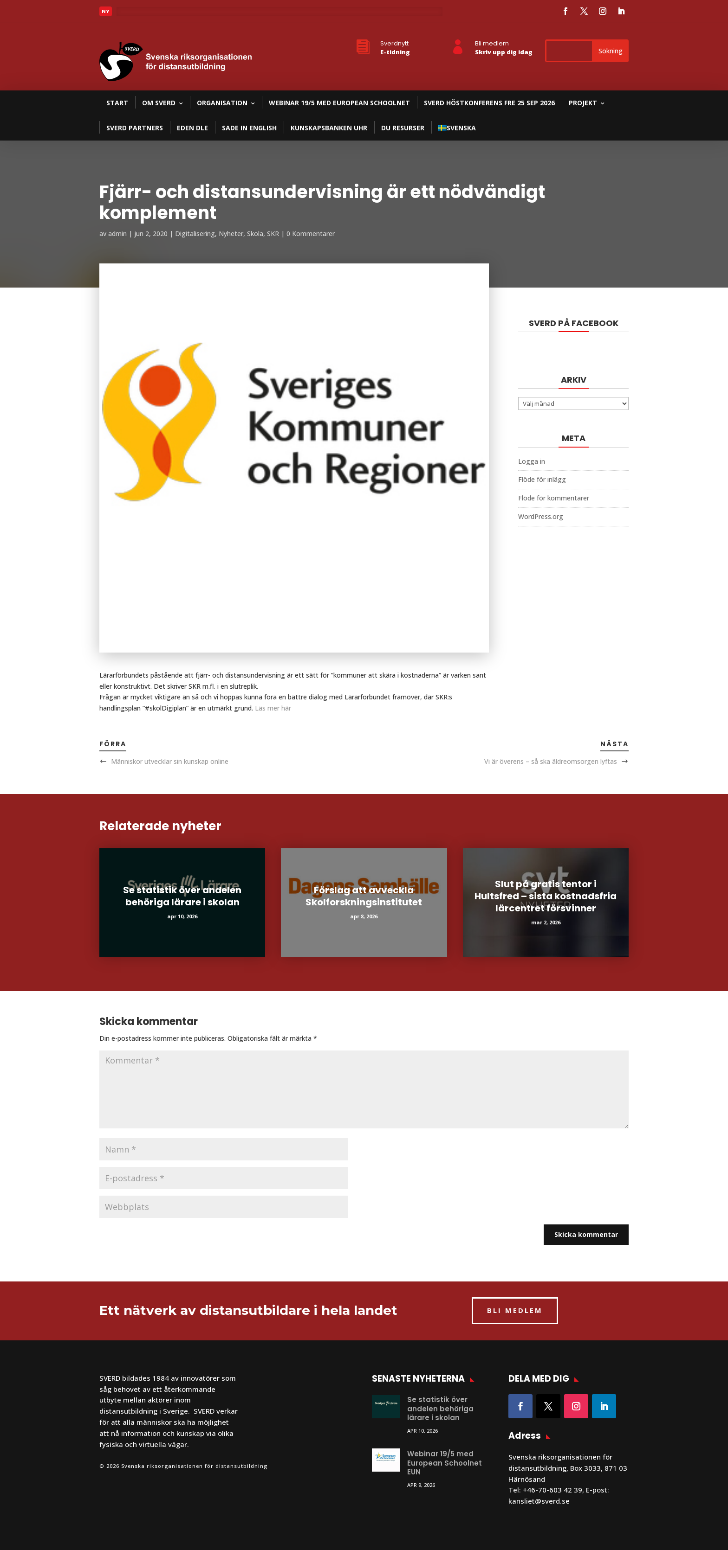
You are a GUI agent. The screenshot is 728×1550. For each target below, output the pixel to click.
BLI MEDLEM (515, 1310)
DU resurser (402, 127)
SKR (273, 233)
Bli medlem (492, 43)
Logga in (531, 461)
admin (117, 233)
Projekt (583, 102)
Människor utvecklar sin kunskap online (169, 761)
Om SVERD (159, 102)
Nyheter (231, 233)
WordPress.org (540, 516)
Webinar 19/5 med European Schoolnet (339, 102)
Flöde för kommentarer (553, 497)
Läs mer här (273, 708)
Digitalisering (195, 233)
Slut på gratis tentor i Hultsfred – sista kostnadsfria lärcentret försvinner (545, 896)
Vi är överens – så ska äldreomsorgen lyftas (550, 761)
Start (117, 102)
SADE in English (249, 127)
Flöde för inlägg (542, 479)
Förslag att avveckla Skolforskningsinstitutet (364, 896)
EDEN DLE (192, 127)
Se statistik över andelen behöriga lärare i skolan (182, 896)
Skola (255, 233)
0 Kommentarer (310, 233)
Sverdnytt (394, 43)
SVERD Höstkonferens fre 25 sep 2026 (489, 102)
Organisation (222, 102)
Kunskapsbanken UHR (329, 127)
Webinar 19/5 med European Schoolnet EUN (444, 1463)
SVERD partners (134, 127)
